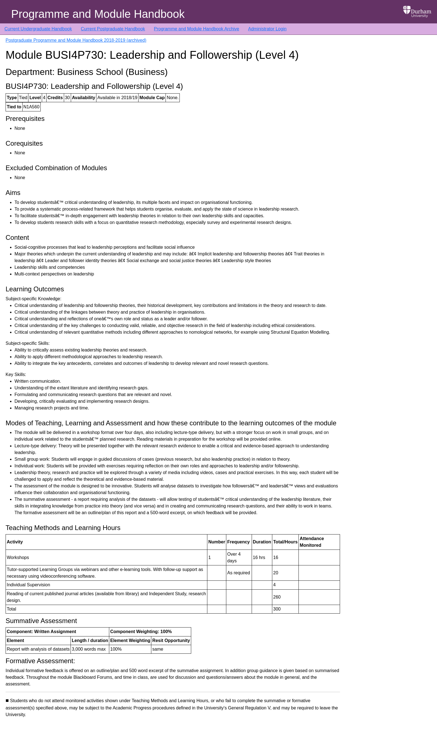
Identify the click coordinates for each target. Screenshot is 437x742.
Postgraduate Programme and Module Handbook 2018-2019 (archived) (76, 40)
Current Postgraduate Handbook (113, 28)
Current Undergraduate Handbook (38, 28)
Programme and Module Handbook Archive (196, 28)
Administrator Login (267, 28)
